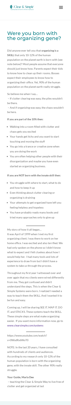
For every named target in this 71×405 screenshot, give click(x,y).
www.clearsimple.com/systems (25, 325)
